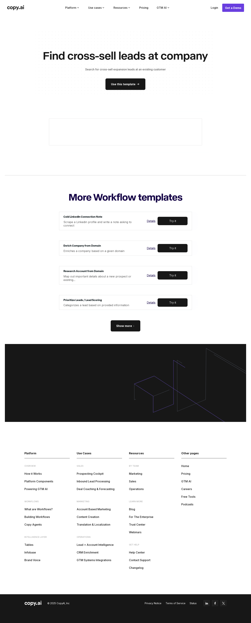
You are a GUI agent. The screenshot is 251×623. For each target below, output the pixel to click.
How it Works (33, 473)
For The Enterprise (141, 517)
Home (185, 466)
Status (193, 603)
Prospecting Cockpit (90, 473)
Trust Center (137, 524)
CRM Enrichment (87, 552)
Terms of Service (175, 603)
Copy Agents (33, 524)
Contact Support (139, 560)
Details (151, 221)
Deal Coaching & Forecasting (96, 489)
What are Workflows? (38, 509)
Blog (132, 509)
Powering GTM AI (36, 489)
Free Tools (188, 496)
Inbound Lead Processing (93, 481)
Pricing (143, 7)
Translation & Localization (93, 524)
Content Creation (88, 517)
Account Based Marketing (94, 509)
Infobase (30, 552)
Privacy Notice (153, 603)
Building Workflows (37, 517)
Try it (172, 221)
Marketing (135, 473)
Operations (136, 489)
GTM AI (186, 481)
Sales (132, 481)
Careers (186, 489)
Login (214, 7)
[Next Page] (125, 325)
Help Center (137, 552)
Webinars (135, 532)
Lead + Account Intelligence (95, 544)
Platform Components (38, 481)
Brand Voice (32, 560)
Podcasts (187, 504)
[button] (72, 7)
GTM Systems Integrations (94, 560)
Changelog (136, 568)
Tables (28, 544)
